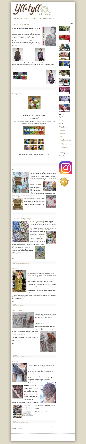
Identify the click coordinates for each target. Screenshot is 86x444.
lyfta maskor (27, 356)
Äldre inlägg (54, 426)
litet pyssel (15, 268)
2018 (61, 117)
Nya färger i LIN (16, 93)
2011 (61, 155)
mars (62, 150)
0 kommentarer (15, 163)
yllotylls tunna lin (22, 164)
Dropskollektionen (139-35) (39, 221)
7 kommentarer (15, 262)
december (63, 127)
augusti (62, 133)
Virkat (28, 263)
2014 (61, 123)
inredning (23, 263)
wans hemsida (31, 64)
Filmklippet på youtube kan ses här (18, 334)
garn (16, 164)
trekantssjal (23, 422)
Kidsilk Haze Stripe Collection (20, 24)
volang (27, 422)
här (16, 45)
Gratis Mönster (18, 356)
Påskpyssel (15, 361)
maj (62, 137)
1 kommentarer (15, 304)
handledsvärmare (18, 305)
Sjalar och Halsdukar (19, 422)
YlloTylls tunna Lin (42, 110)
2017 (61, 119)
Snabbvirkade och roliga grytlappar (21, 218)
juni (61, 136)
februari (62, 152)
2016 (61, 120)
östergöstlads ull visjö (33, 356)
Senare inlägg (14, 426)
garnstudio (17, 263)
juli (61, 134)
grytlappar (20, 263)
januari (62, 153)
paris (26, 263)
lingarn (18, 164)
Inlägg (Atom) (20, 428)
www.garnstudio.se (27, 256)
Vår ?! (14, 169)
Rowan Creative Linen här (34, 195)
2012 (61, 126)
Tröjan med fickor (27, 198)
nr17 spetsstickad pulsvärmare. (49, 289)
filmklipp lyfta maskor (18, 310)
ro (28, 64)
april (62, 139)
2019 (61, 116)
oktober (62, 130)
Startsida (34, 426)
